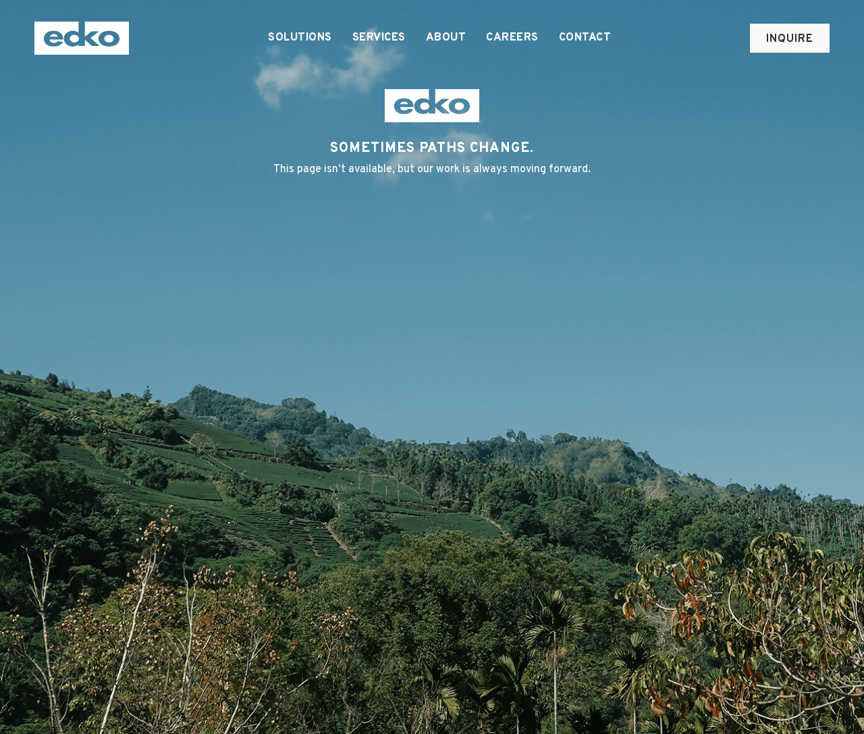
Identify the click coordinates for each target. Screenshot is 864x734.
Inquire (789, 39)
